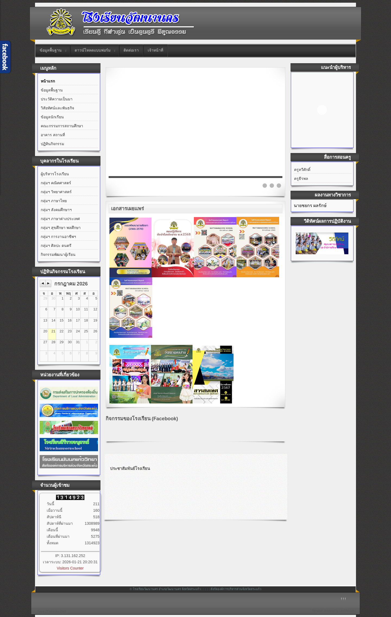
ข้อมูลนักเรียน (52, 117)
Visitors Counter (70, 568)
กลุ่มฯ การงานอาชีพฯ (58, 236)
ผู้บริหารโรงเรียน (55, 174)
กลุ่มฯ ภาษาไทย (54, 201)
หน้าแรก (48, 81)
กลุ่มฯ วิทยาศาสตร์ (56, 192)
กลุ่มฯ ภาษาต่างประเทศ (60, 219)
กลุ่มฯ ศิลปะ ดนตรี (56, 245)
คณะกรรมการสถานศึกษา (62, 126)
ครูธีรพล (301, 178)
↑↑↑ (343, 598)
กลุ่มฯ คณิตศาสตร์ (56, 183)
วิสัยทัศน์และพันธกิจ (57, 108)
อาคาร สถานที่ (53, 135)
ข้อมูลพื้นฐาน (51, 50)
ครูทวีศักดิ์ (302, 169)
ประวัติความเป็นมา (56, 99)
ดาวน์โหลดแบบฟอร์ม (93, 50)
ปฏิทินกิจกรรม (52, 144)
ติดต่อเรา (131, 50)
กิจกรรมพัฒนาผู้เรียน (58, 254)
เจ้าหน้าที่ (155, 50)
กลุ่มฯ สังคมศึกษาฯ (56, 210)
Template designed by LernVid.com (333, 610)
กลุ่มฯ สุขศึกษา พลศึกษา (61, 227)
